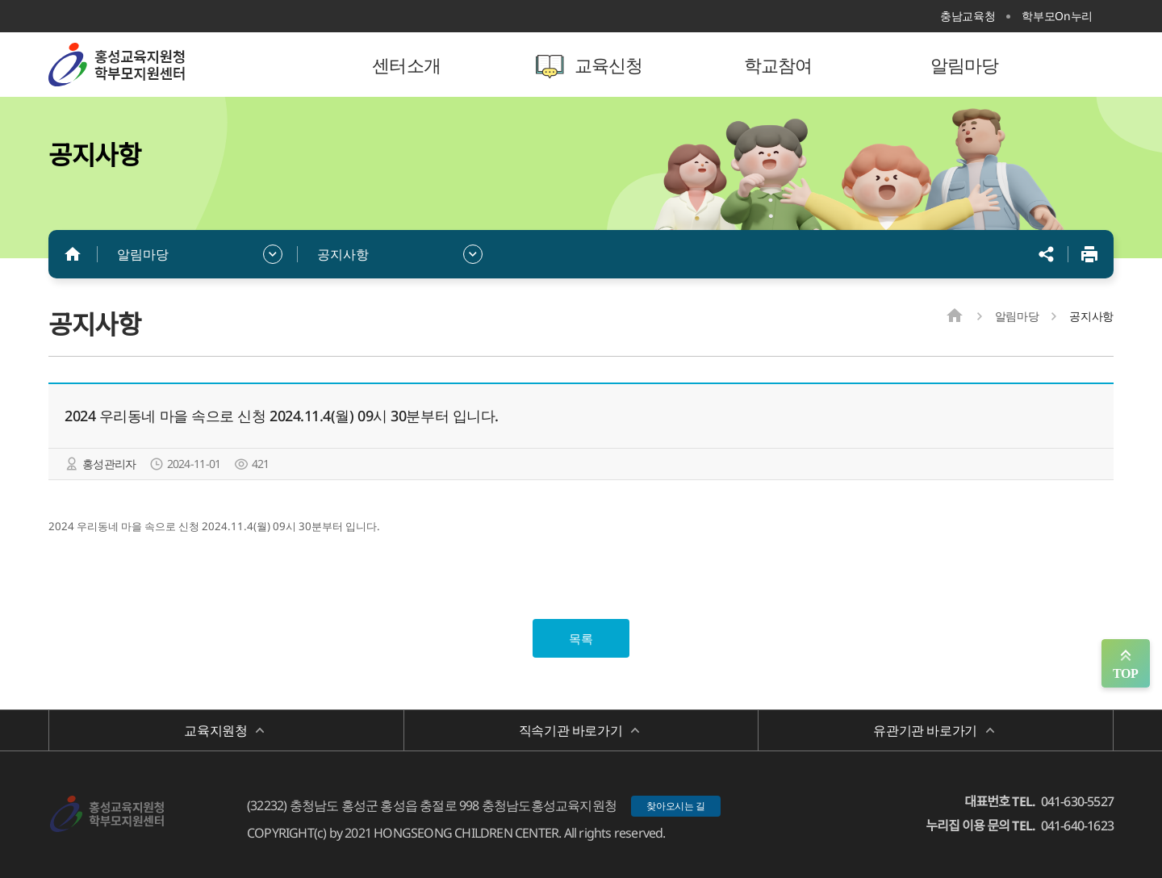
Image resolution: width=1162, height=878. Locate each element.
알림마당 (143, 254)
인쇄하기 (1089, 254)
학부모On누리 (1057, 15)
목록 (581, 638)
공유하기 (1046, 254)
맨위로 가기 (1125, 663)
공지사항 (343, 254)
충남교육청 (967, 15)
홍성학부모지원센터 (153, 64)
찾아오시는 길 (675, 806)
